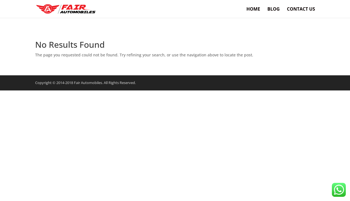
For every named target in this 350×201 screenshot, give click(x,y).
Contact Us (301, 9)
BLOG (273, 9)
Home (253, 9)
